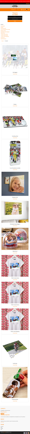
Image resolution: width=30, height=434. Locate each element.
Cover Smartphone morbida (5, 29)
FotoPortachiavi (3, 38)
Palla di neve (3, 32)
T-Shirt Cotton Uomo (4, 34)
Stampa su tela (3, 30)
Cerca (15, 21)
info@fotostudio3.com (4, 412)
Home (2, 40)
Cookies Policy (7, 432)
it (19, 9)
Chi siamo (2, 426)
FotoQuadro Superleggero (5, 31)
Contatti (2, 428)
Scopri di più (15, 73)
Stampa (2, 27)
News (1, 427)
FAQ (1, 429)
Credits (10, 432)
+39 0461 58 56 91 (4, 411)
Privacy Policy (2, 432)
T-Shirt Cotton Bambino (5, 36)
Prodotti (13, 9)
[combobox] (15, 17)
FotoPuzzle (3, 37)
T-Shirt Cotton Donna (4, 35)
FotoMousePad (3, 28)
